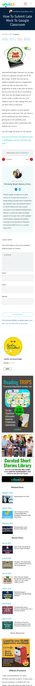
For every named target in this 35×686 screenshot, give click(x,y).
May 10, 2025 (6, 601)
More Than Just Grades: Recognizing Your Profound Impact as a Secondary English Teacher (22, 576)
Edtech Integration (21, 153)
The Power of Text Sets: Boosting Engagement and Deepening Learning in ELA (22, 621)
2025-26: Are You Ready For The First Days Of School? (22, 545)
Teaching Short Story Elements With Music (20, 525)
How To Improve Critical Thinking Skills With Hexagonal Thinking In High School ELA (22, 511)
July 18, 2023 (7, 505)
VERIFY (8, 366)
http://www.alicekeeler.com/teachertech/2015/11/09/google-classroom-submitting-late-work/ (17, 140)
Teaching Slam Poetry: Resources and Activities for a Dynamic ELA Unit (23, 606)
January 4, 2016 (7, 521)
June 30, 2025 (7, 556)
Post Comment (17, 312)
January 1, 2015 (7, 490)
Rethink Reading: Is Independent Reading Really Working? (22, 591)
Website (4, 294)
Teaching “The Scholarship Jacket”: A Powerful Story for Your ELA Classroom (22, 560)
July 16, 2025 (6, 540)
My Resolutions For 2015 (21, 494)
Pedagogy (16, 34)
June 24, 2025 (7, 571)
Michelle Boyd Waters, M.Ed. (24, 11)
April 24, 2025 (7, 616)
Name (4, 270)
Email (4, 282)
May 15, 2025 (6, 586)
